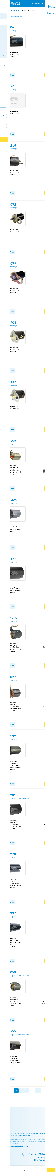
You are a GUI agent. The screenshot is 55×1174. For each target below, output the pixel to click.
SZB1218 (9, 145)
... (32, 1090)
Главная (6, 1114)
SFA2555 (9, 1031)
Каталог (6, 1120)
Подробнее (9, 75)
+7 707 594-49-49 (39, 1154)
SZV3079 (9, 263)
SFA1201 (9, 795)
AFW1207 (10, 618)
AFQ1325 (10, 500)
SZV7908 (9, 322)
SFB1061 (9, 27)
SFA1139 (9, 736)
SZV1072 (9, 204)
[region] (27, 9)
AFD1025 (10, 440)
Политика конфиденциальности (15, 1147)
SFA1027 (9, 677)
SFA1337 (9, 913)
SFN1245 (9, 86)
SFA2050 (9, 972)
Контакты (7, 1127)
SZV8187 (9, 381)
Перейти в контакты (43, 1160)
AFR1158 (9, 559)
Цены (47, 75)
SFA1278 (9, 854)
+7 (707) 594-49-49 (35, 4)
